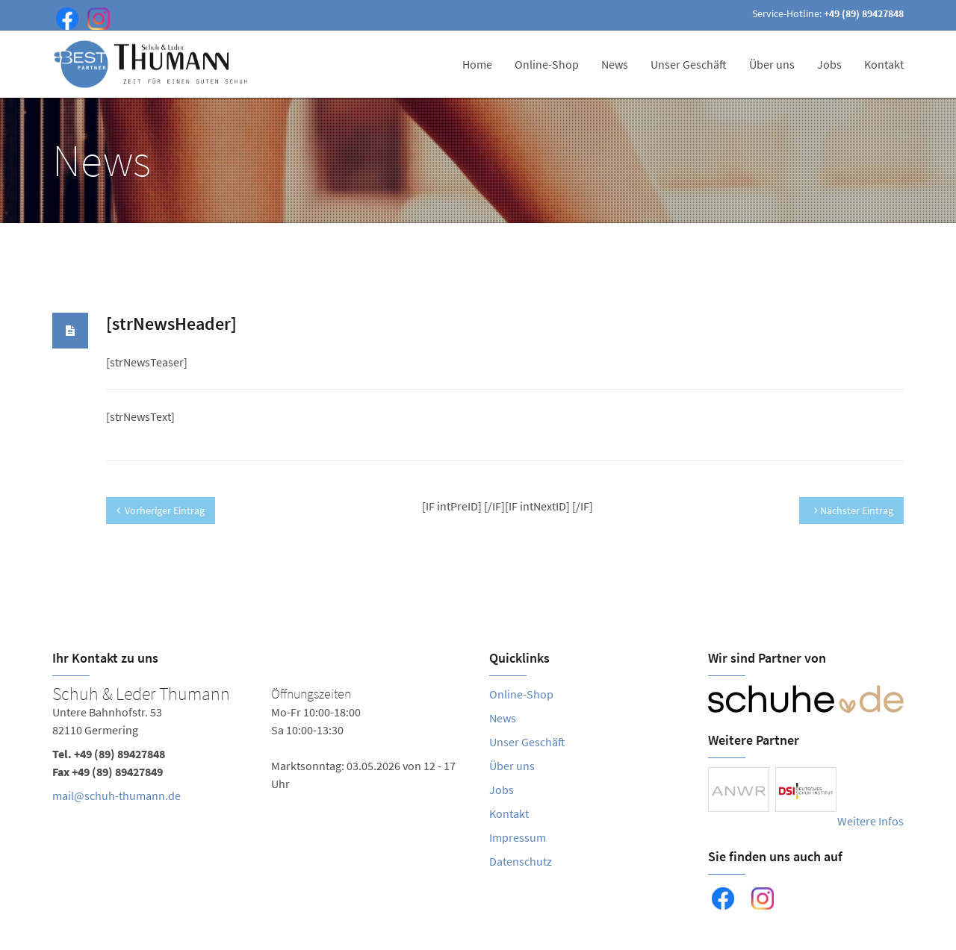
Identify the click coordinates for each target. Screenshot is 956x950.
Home (477, 64)
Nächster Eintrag (853, 510)
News (614, 64)
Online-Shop (547, 64)
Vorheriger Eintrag (161, 510)
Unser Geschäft (689, 64)
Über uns (772, 64)
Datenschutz (520, 861)
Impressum (517, 837)
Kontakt (884, 64)
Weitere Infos (870, 820)
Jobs (829, 64)
